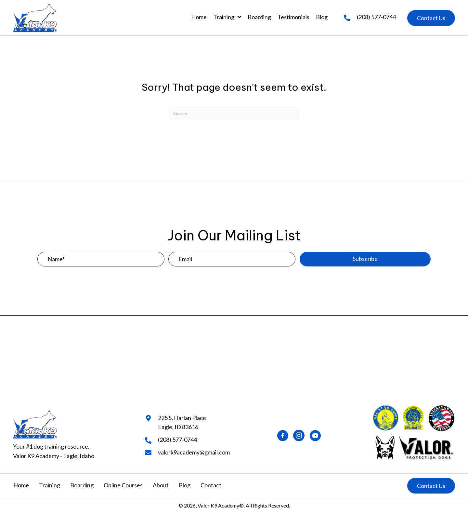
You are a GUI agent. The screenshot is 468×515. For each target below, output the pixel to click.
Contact (211, 485)
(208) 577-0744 (376, 16)
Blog (184, 485)
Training (49, 485)
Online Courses (123, 485)
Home (21, 485)
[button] (431, 18)
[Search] (234, 113)
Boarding (82, 485)
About (161, 485)
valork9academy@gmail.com (194, 452)
